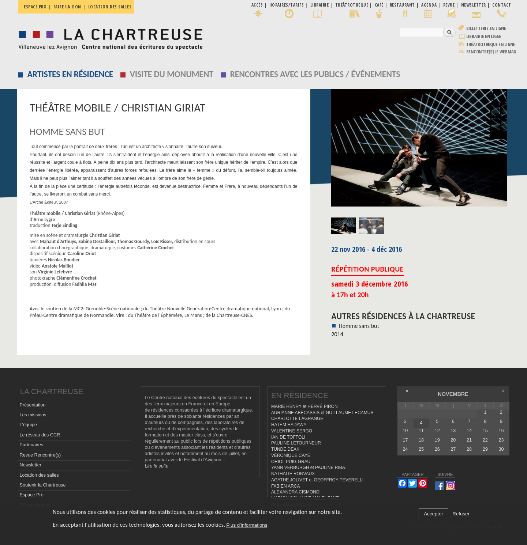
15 (485, 430)
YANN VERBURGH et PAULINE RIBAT (309, 467)
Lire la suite (156, 466)
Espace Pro (32, 494)
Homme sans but (359, 325)
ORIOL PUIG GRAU (290, 461)
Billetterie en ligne (486, 28)
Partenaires (31, 444)
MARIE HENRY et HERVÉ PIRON (304, 406)
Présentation (33, 405)
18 (421, 440)
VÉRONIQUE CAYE (290, 455)
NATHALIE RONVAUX (293, 473)
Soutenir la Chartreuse (43, 485)
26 (437, 449)
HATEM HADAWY (288, 424)
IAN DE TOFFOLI (288, 437)
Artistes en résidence (70, 74)
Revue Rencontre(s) (40, 455)
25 (421, 449)
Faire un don (67, 7)
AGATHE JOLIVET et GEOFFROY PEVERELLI (317, 479)
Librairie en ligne (484, 36)
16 (501, 430)
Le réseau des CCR (40, 435)
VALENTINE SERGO (291, 431)
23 (501, 440)
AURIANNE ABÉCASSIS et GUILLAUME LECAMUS (322, 412)
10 (405, 430)
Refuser (461, 513)
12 (437, 430)
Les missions (33, 414)
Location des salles (110, 7)
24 (405, 449)
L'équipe (28, 424)
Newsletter (31, 465)
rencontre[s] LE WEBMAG (491, 52)
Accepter (433, 513)
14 (469, 430)
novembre (453, 394)
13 (453, 430)
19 (437, 440)
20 (453, 440)
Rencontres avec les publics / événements (315, 74)
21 (469, 440)
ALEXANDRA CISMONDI (296, 492)
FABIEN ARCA (285, 486)
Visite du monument (171, 74)
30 (501, 449)
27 (453, 449)
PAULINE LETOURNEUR (296, 443)
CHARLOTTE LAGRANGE (297, 418)
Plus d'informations (246, 525)
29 (485, 449)
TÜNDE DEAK (285, 449)
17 (405, 440)
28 (469, 449)
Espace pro (35, 7)
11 (421, 430)
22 (485, 440)
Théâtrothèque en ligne (490, 44)
